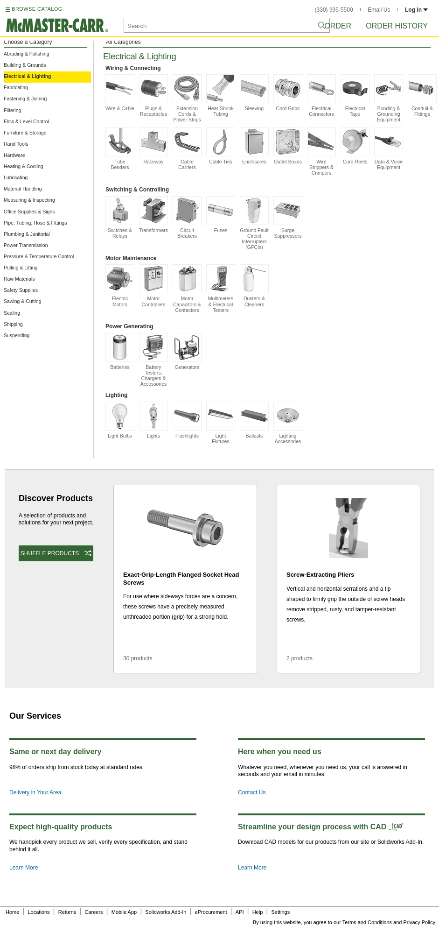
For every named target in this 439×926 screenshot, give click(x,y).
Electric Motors (119, 285)
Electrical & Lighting (27, 76)
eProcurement (211, 912)
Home (12, 912)
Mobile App (124, 912)
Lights (153, 420)
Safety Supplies (21, 290)
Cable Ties (220, 145)
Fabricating (16, 87)
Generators (187, 351)
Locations (39, 912)
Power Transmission (26, 245)
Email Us (379, 10)
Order (337, 26)
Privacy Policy (419, 922)
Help (257, 912)
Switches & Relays (119, 217)
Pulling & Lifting (20, 267)
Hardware (14, 155)
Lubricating (16, 177)
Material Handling (23, 188)
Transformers (153, 214)
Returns (67, 912)
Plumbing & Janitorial (27, 234)
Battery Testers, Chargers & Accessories (153, 360)
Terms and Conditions (367, 922)
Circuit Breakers (187, 217)
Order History (397, 26)
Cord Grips (287, 92)
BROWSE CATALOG (37, 9)
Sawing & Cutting (23, 301)
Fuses (220, 214)
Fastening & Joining (25, 98)
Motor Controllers (153, 285)
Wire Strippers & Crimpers (321, 151)
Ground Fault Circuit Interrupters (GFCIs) (254, 223)
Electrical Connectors (321, 95)
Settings (280, 912)
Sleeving (254, 92)
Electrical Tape (355, 95)
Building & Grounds (25, 65)
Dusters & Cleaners (254, 285)
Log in (416, 10)
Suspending (16, 335)
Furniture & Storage (25, 132)
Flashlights (187, 420)
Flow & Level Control (26, 121)
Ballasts (254, 420)
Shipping (13, 324)
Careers (93, 912)
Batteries (119, 351)
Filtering (12, 110)
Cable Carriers (187, 148)
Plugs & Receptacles (153, 95)
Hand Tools (16, 144)
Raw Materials (19, 279)
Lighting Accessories (287, 423)
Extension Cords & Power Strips (187, 98)
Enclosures (254, 145)
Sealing (12, 313)
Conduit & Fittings (422, 95)
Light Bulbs (119, 420)
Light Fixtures (220, 423)
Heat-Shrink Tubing (220, 95)
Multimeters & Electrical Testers (220, 288)
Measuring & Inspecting (29, 200)
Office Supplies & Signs (29, 211)
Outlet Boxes (287, 145)
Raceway (153, 145)
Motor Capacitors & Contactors (187, 288)
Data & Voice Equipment (388, 148)
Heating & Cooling (23, 166)
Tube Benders (119, 148)
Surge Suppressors (287, 217)
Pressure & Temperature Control (39, 256)
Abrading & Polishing (26, 54)
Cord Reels (355, 145)
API (240, 912)
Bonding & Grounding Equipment (388, 98)
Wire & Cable (119, 92)
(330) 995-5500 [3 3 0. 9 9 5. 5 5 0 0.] (334, 10)
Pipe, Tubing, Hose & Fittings (35, 223)
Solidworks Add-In (165, 912)
